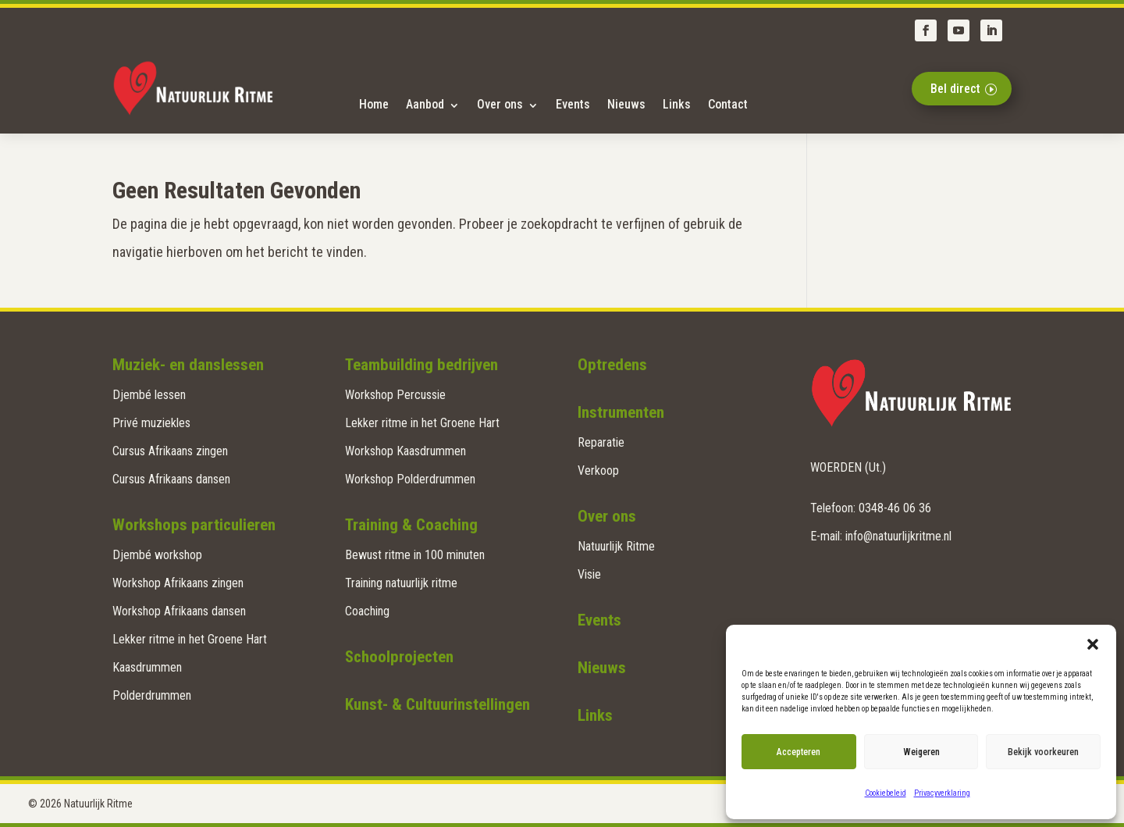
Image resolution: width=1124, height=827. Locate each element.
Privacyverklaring (942, 793)
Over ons (500, 104)
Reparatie (601, 442)
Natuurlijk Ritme (616, 546)
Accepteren (798, 752)
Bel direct (955, 88)
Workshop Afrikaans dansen (179, 611)
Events (573, 104)
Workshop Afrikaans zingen (178, 583)
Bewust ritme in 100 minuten (415, 554)
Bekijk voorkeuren (1043, 752)
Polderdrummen (151, 695)
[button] (1093, 644)
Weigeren (921, 752)
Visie (589, 574)
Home (374, 104)
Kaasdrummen (147, 667)
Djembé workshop (157, 554)
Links (677, 104)
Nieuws (626, 104)
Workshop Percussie (395, 394)
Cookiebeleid (885, 793)
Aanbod (425, 104)
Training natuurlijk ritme (401, 583)
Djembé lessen (149, 394)
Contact (728, 104)
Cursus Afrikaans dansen (171, 479)
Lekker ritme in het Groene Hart (189, 639)
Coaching (367, 611)
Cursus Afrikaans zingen (170, 451)
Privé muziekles (151, 422)
